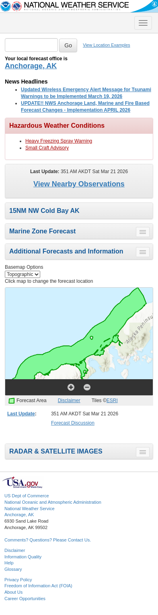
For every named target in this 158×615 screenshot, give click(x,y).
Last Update (21, 414)
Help (9, 562)
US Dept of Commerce (26, 495)
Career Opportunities (24, 598)
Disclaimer (69, 400)
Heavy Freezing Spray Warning (58, 141)
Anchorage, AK (31, 66)
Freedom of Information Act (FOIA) (38, 585)
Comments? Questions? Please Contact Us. (47, 539)
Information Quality (22, 556)
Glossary (13, 569)
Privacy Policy (18, 579)
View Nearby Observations (79, 184)
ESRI (112, 400)
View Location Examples (106, 45)
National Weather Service (29, 508)
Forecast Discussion (72, 423)
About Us (13, 592)
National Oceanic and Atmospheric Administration (52, 502)
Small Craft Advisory (47, 148)
